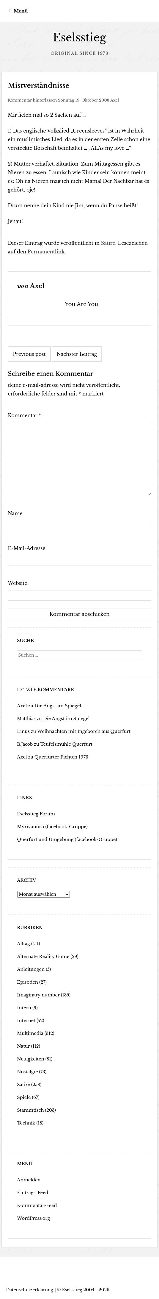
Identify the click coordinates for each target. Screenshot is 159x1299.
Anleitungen (30, 969)
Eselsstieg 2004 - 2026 (85, 1289)
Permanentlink (46, 252)
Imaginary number (37, 994)
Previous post (29, 354)
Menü (21, 11)
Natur (23, 1046)
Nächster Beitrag (77, 354)
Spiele (23, 1097)
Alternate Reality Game (42, 956)
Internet (25, 1020)
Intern (23, 1007)
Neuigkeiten (30, 1058)
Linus (23, 731)
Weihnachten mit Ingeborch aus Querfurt (80, 731)
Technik (25, 1122)
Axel (114, 100)
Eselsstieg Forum (35, 813)
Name (15, 513)
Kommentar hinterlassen (32, 100)
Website (17, 583)
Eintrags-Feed (32, 1192)
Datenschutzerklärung (29, 1289)
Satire (108, 243)
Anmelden (28, 1179)
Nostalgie (27, 1071)
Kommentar (24, 415)
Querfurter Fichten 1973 (59, 756)
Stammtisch (29, 1110)
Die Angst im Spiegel (56, 705)
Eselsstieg (79, 37)
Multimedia (29, 1033)
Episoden (27, 982)
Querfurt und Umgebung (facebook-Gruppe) (64, 839)
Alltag (23, 943)
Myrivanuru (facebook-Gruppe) (50, 826)
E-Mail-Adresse (26, 548)
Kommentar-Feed (36, 1205)
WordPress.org (32, 1218)
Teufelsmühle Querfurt (65, 744)
